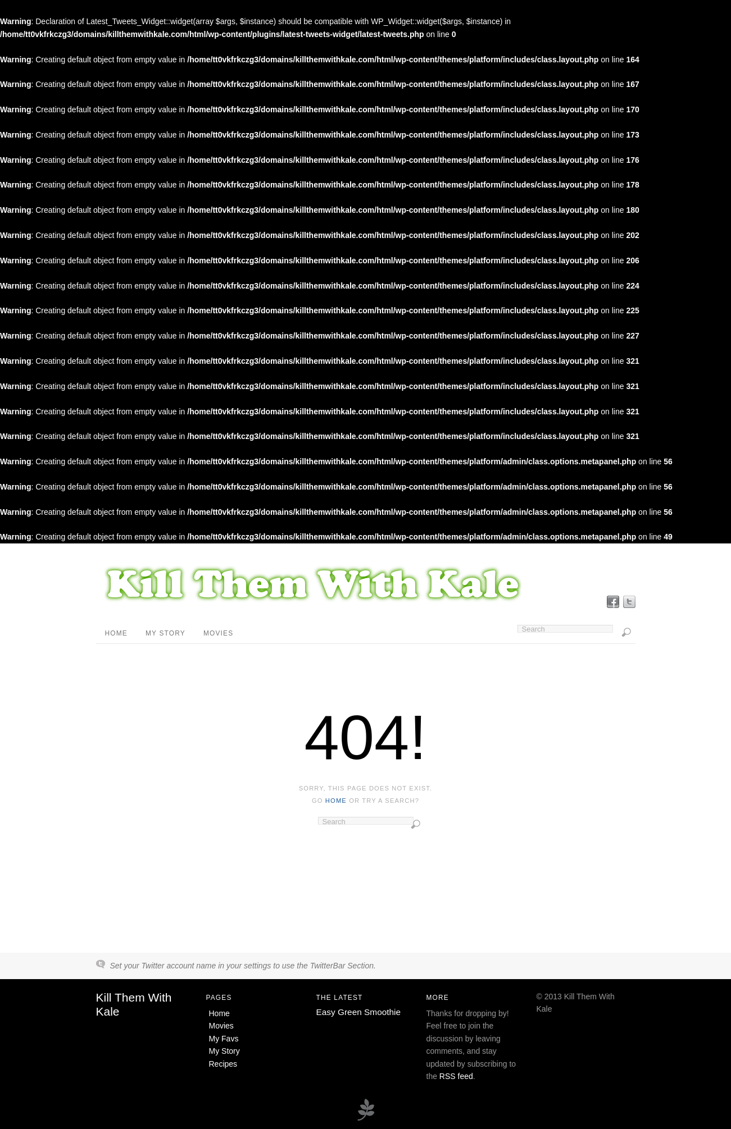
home (336, 800)
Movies (218, 633)
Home (116, 633)
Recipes (223, 1063)
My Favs (224, 1038)
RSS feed (456, 1076)
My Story (165, 633)
